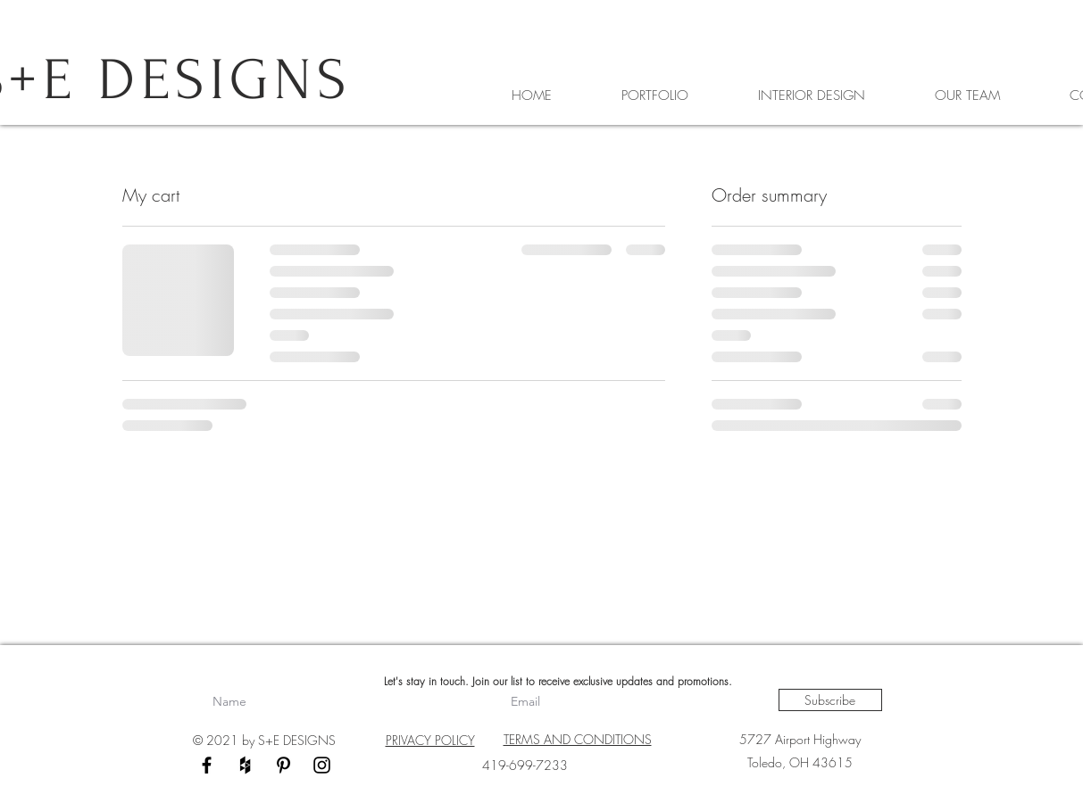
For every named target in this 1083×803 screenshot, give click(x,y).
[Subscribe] (830, 700)
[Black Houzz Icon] (245, 765)
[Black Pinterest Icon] (283, 765)
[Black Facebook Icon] (207, 765)
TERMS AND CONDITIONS (578, 739)
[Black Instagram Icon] (322, 765)
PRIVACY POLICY (430, 740)
